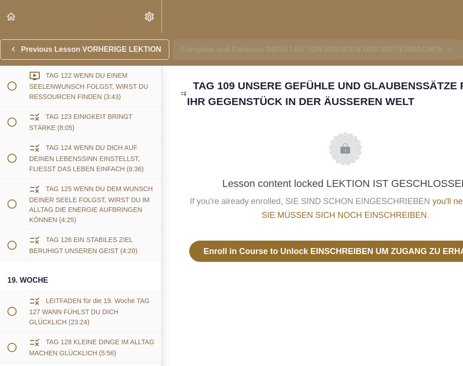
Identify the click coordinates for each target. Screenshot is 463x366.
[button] (11, 16)
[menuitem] (149, 16)
